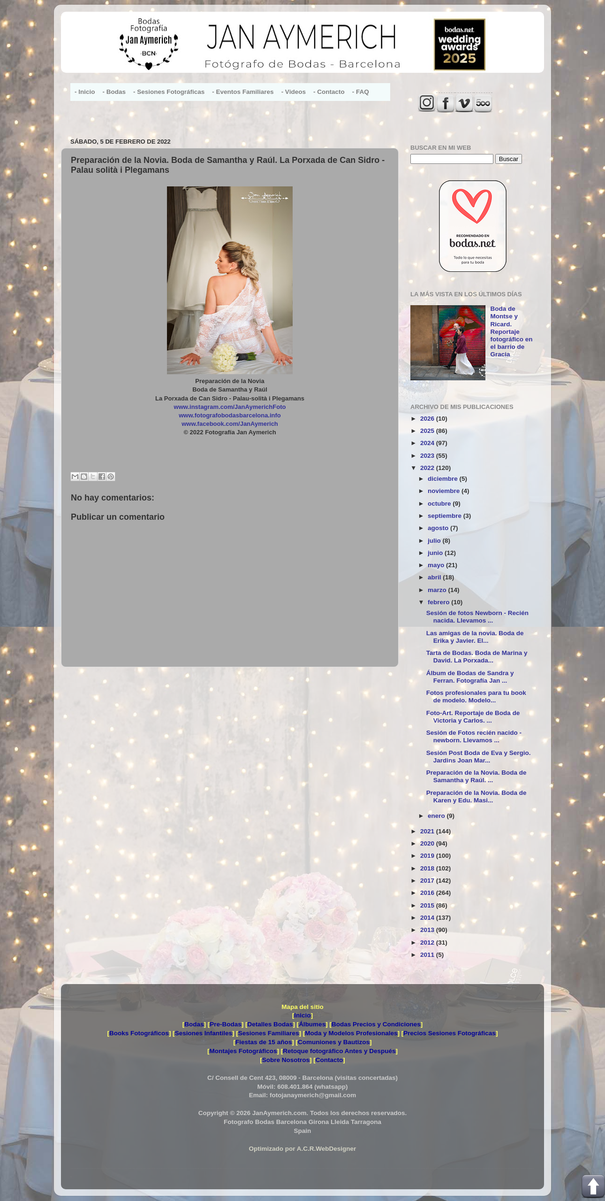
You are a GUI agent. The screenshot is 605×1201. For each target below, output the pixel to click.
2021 (428, 831)
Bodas (194, 1024)
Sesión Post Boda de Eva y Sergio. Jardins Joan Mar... (478, 756)
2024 (428, 443)
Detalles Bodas (270, 1024)
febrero (439, 602)
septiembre (445, 515)
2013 (428, 929)
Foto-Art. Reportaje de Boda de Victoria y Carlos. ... (473, 716)
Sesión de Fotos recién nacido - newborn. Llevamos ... (474, 736)
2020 (428, 843)
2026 (428, 418)
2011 (428, 954)
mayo (437, 565)
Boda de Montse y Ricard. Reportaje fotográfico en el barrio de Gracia (511, 331)
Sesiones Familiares (268, 1033)
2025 (428, 430)
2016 (428, 892)
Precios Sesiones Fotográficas (449, 1033)
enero (437, 815)
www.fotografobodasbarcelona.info (230, 415)
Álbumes (312, 1024)
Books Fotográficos (139, 1033)
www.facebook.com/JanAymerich (230, 423)
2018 (428, 868)
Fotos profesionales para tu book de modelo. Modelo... (476, 696)
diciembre (444, 478)
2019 (428, 855)
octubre (440, 503)
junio (436, 552)
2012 (428, 942)
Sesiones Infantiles (203, 1033)
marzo (438, 589)
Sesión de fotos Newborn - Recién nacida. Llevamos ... (477, 616)
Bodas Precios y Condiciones (376, 1024)
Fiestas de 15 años (263, 1042)
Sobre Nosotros (286, 1059)
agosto (439, 527)
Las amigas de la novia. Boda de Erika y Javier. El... (475, 637)
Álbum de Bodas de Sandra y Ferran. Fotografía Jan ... (470, 677)
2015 (428, 905)
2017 (428, 880)
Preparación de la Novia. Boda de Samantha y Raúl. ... (476, 776)
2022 (428, 467)
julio (435, 540)
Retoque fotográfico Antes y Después (339, 1051)
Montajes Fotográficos (243, 1051)
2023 (428, 455)
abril (435, 577)
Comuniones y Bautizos (334, 1042)
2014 (428, 917)
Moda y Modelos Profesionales (351, 1033)
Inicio (302, 1015)
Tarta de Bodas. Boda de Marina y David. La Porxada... (477, 656)
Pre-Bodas (226, 1024)
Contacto (329, 1059)
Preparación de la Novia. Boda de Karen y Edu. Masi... (476, 796)
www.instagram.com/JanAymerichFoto (230, 406)
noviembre (444, 490)
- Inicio (85, 91)
